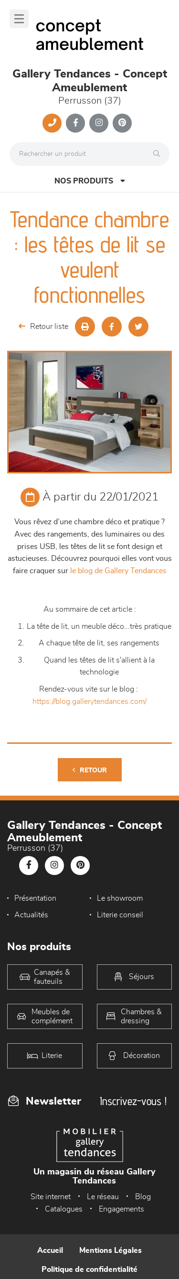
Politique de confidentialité (89, 1269)
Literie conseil (120, 915)
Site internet (51, 1197)
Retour (90, 770)
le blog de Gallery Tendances (118, 571)
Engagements (121, 1209)
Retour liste (43, 326)
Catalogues (64, 1209)
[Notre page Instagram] (98, 123)
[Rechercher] (158, 154)
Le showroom (120, 898)
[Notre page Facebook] (75, 123)
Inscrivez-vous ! (133, 1101)
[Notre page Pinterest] (122, 123)
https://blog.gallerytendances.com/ (89, 701)
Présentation (35, 898)
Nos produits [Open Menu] (89, 181)
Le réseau (103, 1197)
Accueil (50, 1250)
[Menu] (19, 19)
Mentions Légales (110, 1250)
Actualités (31, 915)
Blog (143, 1197)
